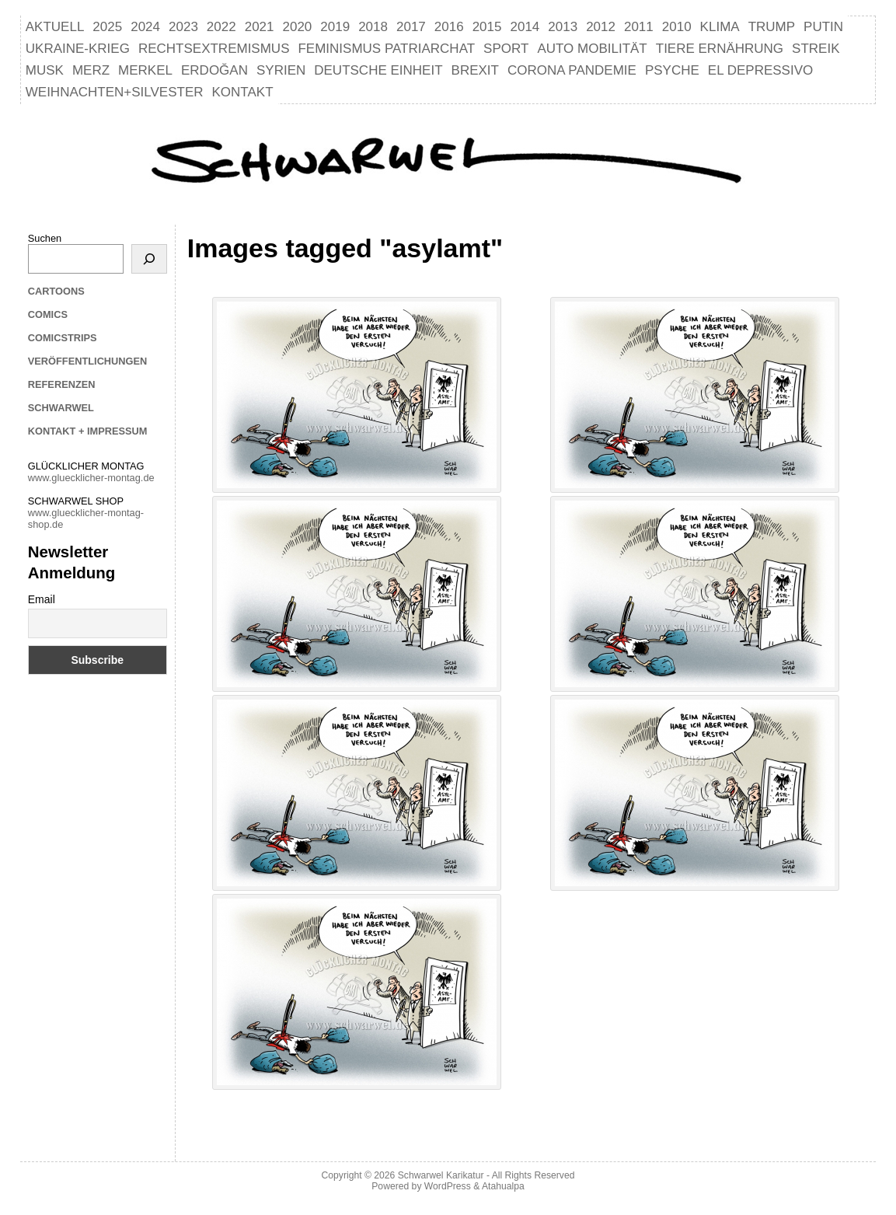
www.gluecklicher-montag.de (91, 478)
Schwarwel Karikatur (441, 1175)
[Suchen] (149, 259)
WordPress (447, 1186)
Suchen (44, 238)
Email (41, 599)
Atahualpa (503, 1186)
